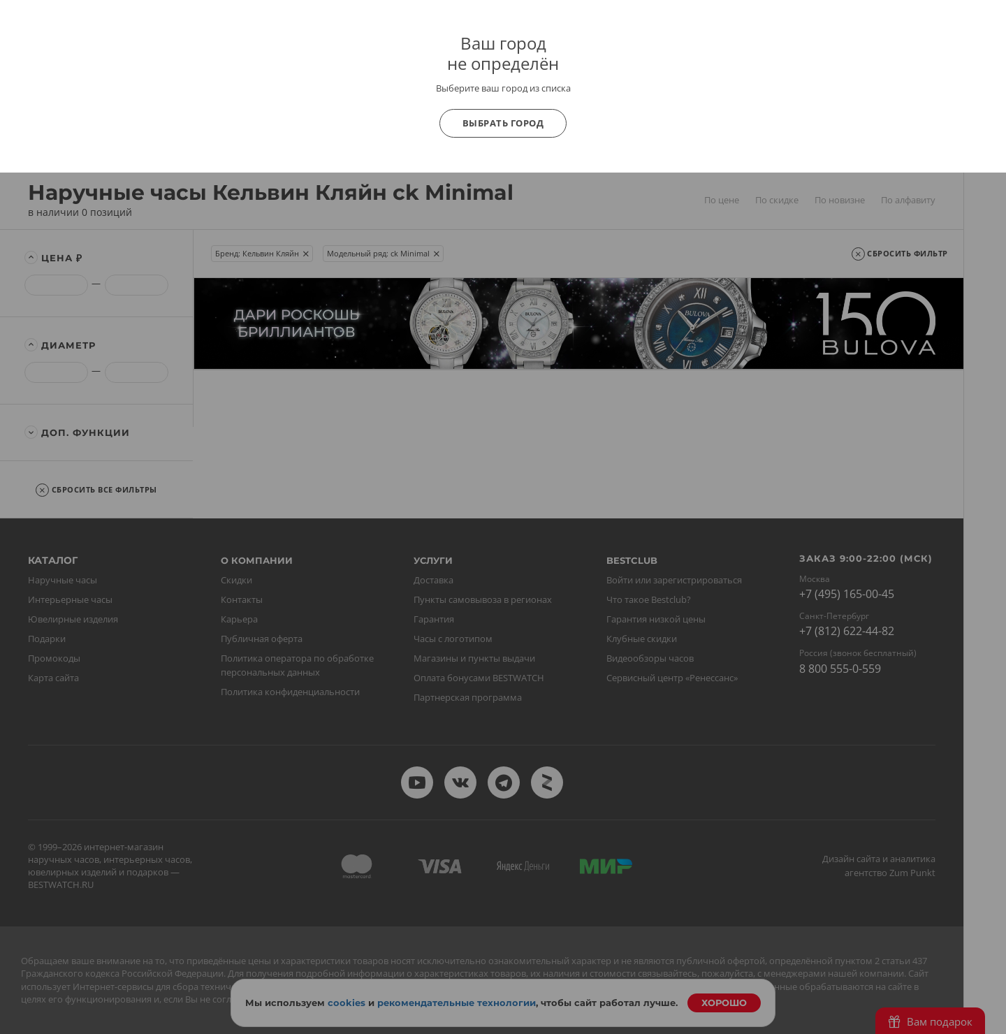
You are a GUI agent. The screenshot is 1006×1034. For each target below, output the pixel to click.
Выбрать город (503, 123)
